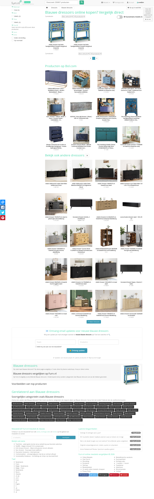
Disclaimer (85, 463)
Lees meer (148, 19)
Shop (14, 19)
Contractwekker (21, 454)
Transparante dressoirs (19, 420)
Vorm (14, 32)
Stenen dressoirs (88, 407)
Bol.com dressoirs (91, 403)
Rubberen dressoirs (18, 417)
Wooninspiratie (121, 469)
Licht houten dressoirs (60, 417)
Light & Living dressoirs (39, 410)
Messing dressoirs (66, 410)
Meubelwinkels (87, 467)
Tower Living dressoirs (33, 407)
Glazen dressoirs (117, 413)
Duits (17, 480)
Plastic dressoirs (120, 410)
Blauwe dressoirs (41, 403)
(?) (141, 17)
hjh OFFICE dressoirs (18, 407)
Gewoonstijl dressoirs (45, 417)
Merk (14, 13)
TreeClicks (19, 444)
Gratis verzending (19, 38)
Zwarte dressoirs (29, 403)
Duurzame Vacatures (22, 452)
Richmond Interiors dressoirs (102, 413)
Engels (18, 484)
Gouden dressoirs (113, 417)
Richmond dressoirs (67, 403)
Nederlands (19, 462)
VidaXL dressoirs (54, 403)
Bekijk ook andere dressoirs (67, 155)
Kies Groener (20, 450)
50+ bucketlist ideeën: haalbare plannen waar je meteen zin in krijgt (110, 437)
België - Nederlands (22, 466)
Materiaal (15, 7)
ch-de (17, 476)
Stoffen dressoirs (53, 410)
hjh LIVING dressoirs (75, 417)
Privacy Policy (86, 471)
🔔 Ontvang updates (77, 350)
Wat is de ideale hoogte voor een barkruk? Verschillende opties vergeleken (110, 441)
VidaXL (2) (17, 16)
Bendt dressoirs (17, 403)
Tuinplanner (119, 465)
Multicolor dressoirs (72, 413)
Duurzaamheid (120, 459)
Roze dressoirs (76, 407)
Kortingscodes (120, 461)
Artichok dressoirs (18, 413)
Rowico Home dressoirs (47, 420)
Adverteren (119, 467)
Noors (18, 472)
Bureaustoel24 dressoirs (49, 407)
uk (16, 488)
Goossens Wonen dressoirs (105, 410)
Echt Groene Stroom (22, 448)
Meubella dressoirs (64, 407)
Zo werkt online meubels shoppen (93, 469)
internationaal (34, 452)
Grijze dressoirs (33, 420)
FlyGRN (18, 446)
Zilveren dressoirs (88, 417)
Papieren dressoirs (114, 407)
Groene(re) (27, 2)
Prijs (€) (15, 25)
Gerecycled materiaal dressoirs (22, 410)
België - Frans (20, 468)
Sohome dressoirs (58, 413)
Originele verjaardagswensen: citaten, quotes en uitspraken (110, 445)
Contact (118, 471)
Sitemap (85, 465)
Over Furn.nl (86, 459)
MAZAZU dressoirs (85, 413)
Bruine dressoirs (101, 417)
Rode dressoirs (79, 403)
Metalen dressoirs (128, 407)
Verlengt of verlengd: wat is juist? (110, 433)
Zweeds (18, 474)
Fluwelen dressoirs (45, 413)
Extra (14, 35)
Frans (17, 464)
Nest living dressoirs (105, 403)
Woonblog (85, 461)
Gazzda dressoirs (126, 417)
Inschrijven (65, 437)
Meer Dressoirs (94, 322)
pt (16, 482)
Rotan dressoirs (60, 420)
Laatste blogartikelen (87, 429)
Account (130, 2)
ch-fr (17, 478)
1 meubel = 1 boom (122, 463)
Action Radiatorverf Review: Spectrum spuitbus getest (110, 449)
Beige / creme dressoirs (74, 420)
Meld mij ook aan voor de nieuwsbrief (48, 347)
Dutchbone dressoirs (32, 413)
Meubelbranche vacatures (124, 457)
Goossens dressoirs (101, 407)
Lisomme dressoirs (129, 403)
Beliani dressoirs (129, 413)
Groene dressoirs (32, 417)
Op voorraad (18, 40)
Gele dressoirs (117, 403)
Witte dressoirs (90, 410)
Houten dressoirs (79, 410)
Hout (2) (16, 10)
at (16, 492)
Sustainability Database (23, 456)
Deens (18, 490)
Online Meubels (87, 457)
